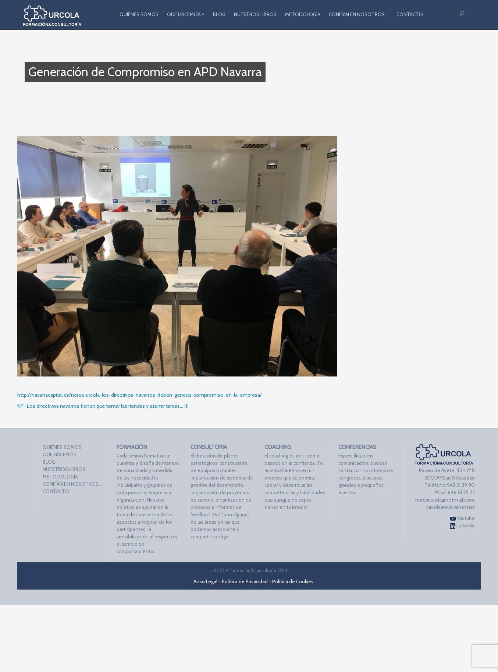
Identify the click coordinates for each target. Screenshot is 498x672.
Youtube (462, 518)
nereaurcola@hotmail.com (445, 499)
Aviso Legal (205, 581)
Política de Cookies (292, 581)
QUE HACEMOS (185, 14)
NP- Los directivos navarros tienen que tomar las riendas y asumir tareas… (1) (103, 406)
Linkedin (462, 526)
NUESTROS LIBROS (255, 14)
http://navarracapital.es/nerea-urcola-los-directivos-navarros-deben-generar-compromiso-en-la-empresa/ (139, 395)
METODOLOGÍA (302, 14)
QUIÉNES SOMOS (139, 14)
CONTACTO (409, 14)
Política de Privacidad (245, 581)
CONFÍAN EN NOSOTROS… (358, 14)
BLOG (219, 14)
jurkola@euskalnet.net (450, 507)
